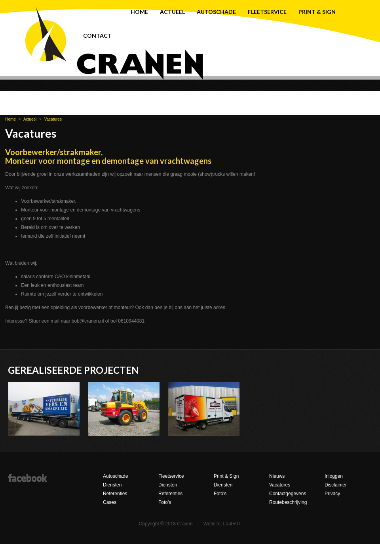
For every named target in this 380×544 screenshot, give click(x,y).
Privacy (332, 493)
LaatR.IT (232, 524)
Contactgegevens (287, 493)
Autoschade (216, 11)
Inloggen (334, 476)
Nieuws (277, 476)
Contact (97, 35)
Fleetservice (267, 11)
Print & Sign (317, 11)
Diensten (112, 485)
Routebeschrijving (288, 502)
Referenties (115, 493)
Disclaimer (336, 485)
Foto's (164, 502)
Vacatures (53, 119)
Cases (109, 502)
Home (139, 11)
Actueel (172, 11)
